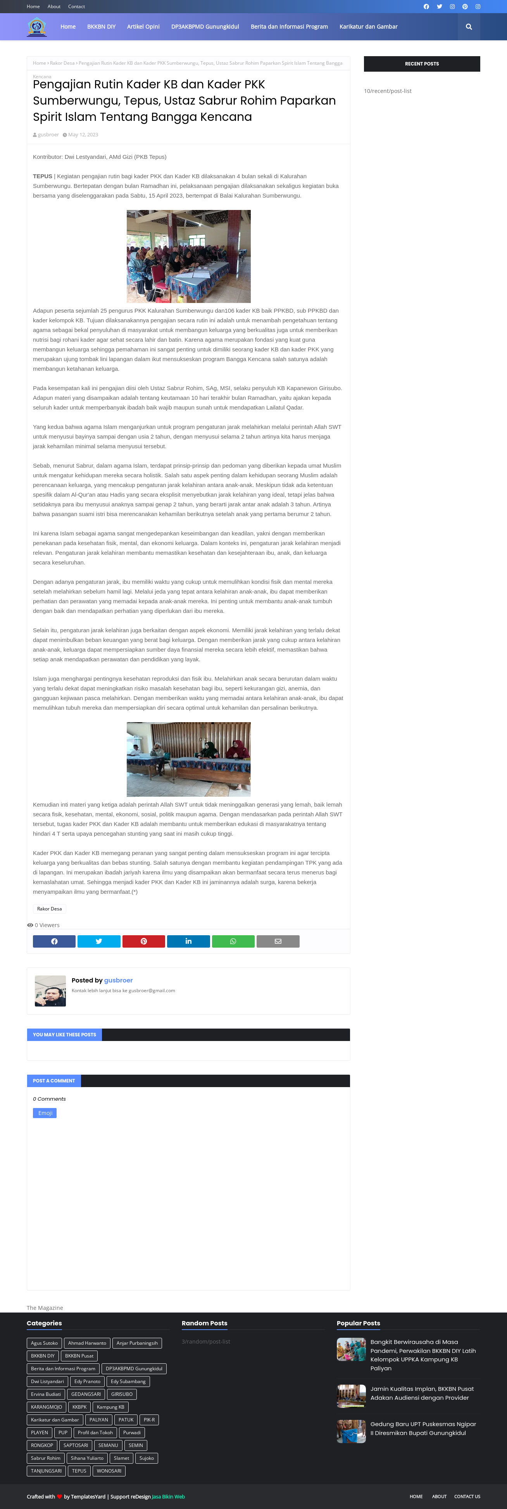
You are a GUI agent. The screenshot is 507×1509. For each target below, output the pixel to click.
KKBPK (79, 1407)
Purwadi (132, 1432)
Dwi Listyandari (47, 1381)
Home (33, 6)
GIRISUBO (122, 1394)
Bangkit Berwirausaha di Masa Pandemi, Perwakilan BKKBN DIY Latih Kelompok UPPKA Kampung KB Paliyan (423, 1355)
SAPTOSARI (76, 1445)
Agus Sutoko (44, 1343)
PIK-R (149, 1419)
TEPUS (79, 1471)
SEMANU (108, 1445)
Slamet (121, 1458)
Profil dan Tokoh (95, 1432)
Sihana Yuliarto (87, 1458)
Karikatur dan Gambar (55, 1419)
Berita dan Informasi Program (63, 1368)
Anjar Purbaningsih (137, 1343)
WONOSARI (109, 1471)
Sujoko (147, 1458)
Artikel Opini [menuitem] (143, 26)
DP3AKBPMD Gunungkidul (134, 1368)
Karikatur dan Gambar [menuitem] (369, 26)
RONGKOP (42, 1445)
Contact (76, 6)
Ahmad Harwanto (87, 1343)
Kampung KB (110, 1407)
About (54, 6)
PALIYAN (99, 1419)
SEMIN (136, 1445)
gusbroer (48, 134)
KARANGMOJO (46, 1407)
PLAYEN (39, 1432)
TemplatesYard (88, 1496)
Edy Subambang (128, 1381)
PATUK (126, 1419)
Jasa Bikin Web (168, 1496)
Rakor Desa (62, 63)
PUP (63, 1432)
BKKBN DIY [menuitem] (101, 26)
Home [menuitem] (68, 26)
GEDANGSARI (86, 1394)
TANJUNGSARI (46, 1471)
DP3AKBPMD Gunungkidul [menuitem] (205, 26)
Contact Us (467, 1496)
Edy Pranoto (87, 1381)
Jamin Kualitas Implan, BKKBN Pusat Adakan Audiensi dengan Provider (422, 1393)
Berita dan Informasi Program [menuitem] (289, 26)
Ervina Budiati (46, 1394)
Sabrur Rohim (45, 1458)
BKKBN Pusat (79, 1355)
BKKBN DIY (43, 1355)
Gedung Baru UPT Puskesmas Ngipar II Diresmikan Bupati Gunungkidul (423, 1428)
